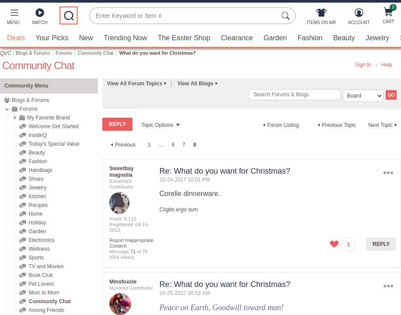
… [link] (161, 145)
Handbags (40, 170)
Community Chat (96, 53)
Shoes (35, 179)
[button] (13, 18)
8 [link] (194, 145)
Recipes (37, 205)
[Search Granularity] (363, 96)
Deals (16, 38)
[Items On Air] (321, 18)
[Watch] (40, 18)
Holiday (37, 223)
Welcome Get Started (53, 126)
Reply (381, 244)
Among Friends (46, 310)
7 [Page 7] (183, 145)
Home (35, 214)
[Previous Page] (122, 144)
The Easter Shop (184, 38)
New (86, 38)
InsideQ (37, 135)
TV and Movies (45, 266)
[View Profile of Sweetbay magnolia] (121, 171)
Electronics (41, 240)
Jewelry (377, 38)
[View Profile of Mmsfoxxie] (122, 282)
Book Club (40, 275)
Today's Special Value (53, 144)
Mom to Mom (43, 293)
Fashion (310, 38)
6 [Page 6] (173, 145)
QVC (5, 53)
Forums (64, 53)
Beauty (344, 38)
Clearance (237, 38)
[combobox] (184, 16)
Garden (275, 38)
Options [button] (388, 173)
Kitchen (37, 196)
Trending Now (125, 38)
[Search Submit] (287, 16)
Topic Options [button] (157, 125)
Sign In (363, 65)
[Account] (359, 18)
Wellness (38, 249)
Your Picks (51, 38)
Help (386, 65)
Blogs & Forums (33, 53)
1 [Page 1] (149, 145)
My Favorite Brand (48, 118)
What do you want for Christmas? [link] (157, 53)
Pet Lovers (40, 284)
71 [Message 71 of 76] (133, 251)
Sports (36, 258)
